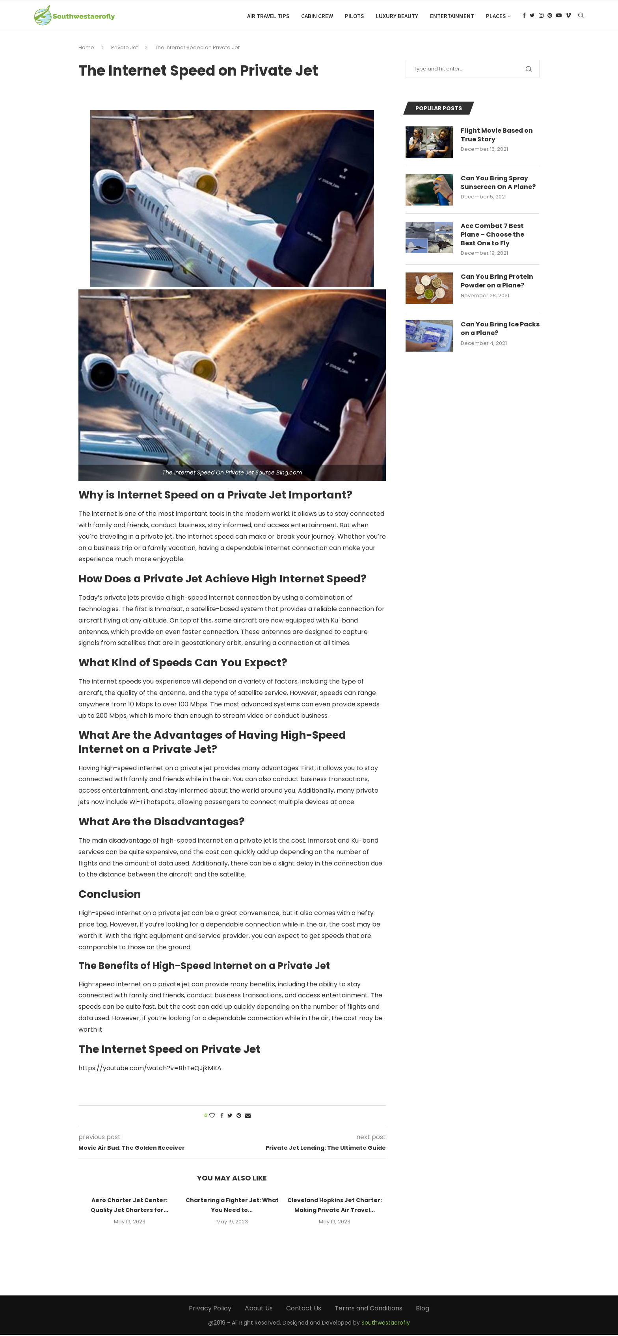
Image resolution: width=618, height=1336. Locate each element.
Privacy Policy (210, 1309)
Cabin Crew (317, 16)
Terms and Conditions (368, 1309)
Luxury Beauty (397, 16)
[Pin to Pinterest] (238, 1117)
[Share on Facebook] (221, 1117)
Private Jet (124, 48)
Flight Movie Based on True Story (497, 136)
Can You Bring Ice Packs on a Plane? (490, 330)
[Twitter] (532, 16)
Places (496, 16)
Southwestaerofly (385, 1324)
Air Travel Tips (268, 16)
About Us (259, 1309)
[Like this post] (212, 1117)
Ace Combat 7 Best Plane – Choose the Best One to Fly (493, 236)
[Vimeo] (568, 16)
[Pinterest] (549, 16)
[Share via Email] (248, 1117)
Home (86, 48)
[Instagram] (541, 16)
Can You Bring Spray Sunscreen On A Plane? (498, 184)
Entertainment (452, 16)
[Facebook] (524, 16)
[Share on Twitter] (230, 1117)
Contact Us (303, 1309)
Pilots (354, 16)
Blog (422, 1309)
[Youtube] (559, 16)
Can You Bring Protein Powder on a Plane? (497, 282)
